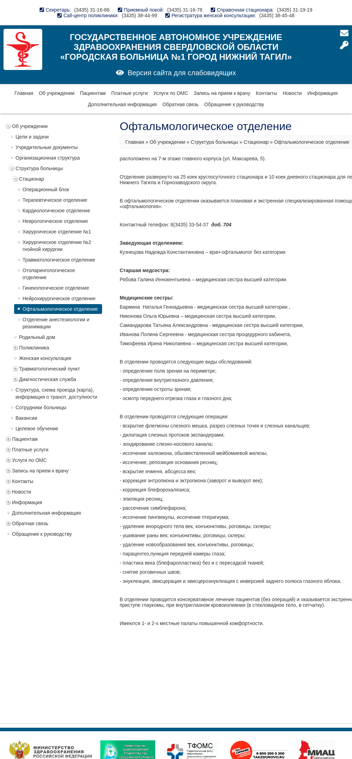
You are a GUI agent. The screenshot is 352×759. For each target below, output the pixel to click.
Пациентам (93, 93)
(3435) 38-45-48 (276, 15)
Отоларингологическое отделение (49, 274)
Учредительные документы (46, 147)
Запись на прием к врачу (222, 93)
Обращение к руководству (234, 104)
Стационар (31, 179)
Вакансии (26, 418)
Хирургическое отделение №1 (57, 231)
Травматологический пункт (49, 369)
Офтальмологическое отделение (60, 309)
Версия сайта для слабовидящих (181, 73)
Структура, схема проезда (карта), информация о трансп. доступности (56, 393)
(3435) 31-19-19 (294, 10)
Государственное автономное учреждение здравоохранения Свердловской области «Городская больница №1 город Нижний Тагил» (176, 47)
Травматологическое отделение (59, 260)
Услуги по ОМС (170, 93)
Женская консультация (45, 358)
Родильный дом (37, 337)
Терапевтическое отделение (55, 200)
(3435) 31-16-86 (91, 10)
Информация (322, 93)
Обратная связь (180, 104)
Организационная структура (47, 158)
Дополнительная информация (122, 104)
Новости (292, 93)
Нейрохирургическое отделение (59, 298)
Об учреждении (56, 93)
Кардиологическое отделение (56, 210)
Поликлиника (34, 347)
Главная (23, 93)
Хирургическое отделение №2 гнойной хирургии (57, 245)
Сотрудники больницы (40, 407)
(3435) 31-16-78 (184, 10)
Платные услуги (129, 93)
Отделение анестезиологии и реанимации (56, 323)
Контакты (266, 93)
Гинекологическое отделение (56, 288)
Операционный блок (46, 189)
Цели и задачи (32, 137)
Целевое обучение (36, 428)
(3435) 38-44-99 (139, 15)
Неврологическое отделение (55, 221)
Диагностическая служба (47, 379)
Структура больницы (39, 168)
